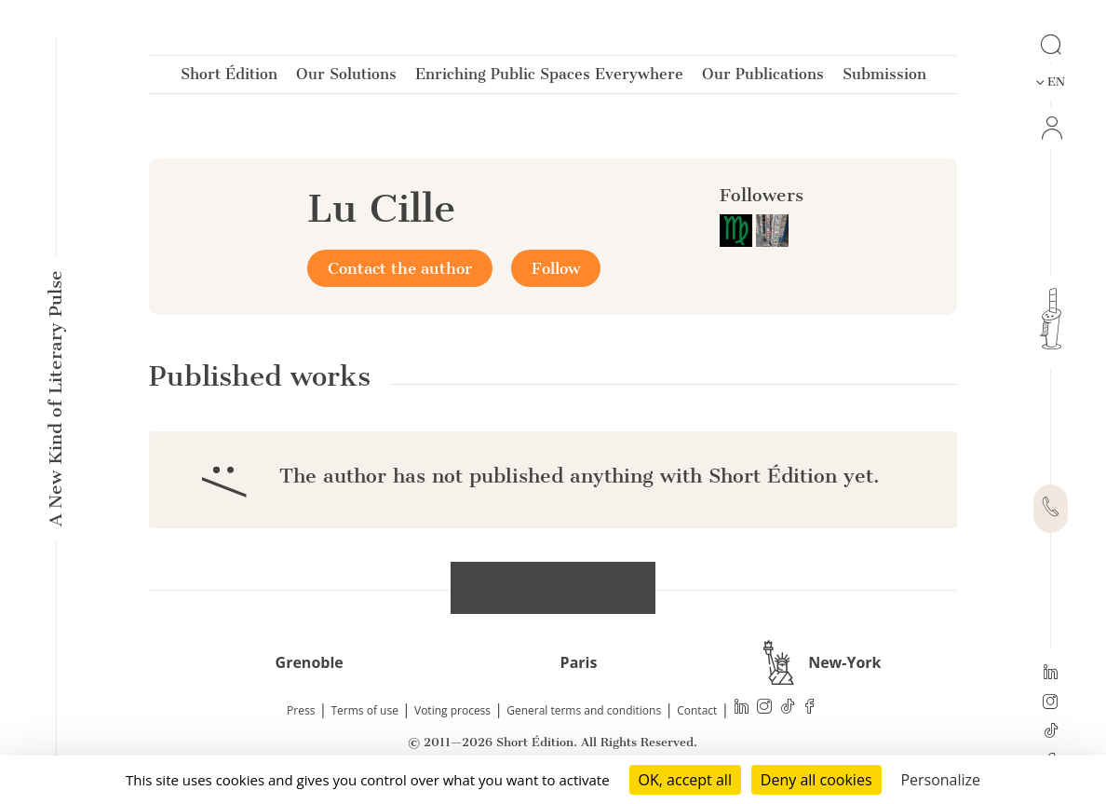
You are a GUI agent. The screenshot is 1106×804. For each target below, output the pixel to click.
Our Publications (763, 78)
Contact (697, 710)
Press (301, 710)
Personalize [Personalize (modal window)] (940, 780)
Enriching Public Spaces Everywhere (549, 78)
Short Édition (229, 78)
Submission (884, 78)
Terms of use (364, 710)
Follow (556, 268)
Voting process (452, 710)
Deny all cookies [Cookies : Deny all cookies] (816, 780)
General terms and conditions (583, 710)
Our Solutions (346, 78)
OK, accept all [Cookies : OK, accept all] (685, 780)
